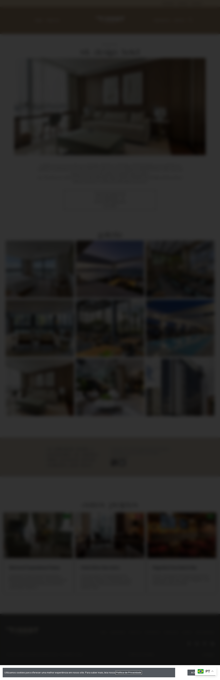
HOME (103, 632)
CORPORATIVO (161, 20)
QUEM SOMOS (117, 632)
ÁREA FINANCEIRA (205, 632)
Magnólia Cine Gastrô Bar (174, 567)
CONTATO (179, 20)
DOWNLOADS (171, 632)
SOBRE (39, 20)
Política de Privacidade (141, 654)
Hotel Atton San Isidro (100, 567)
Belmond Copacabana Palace (34, 567)
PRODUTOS (53, 20)
